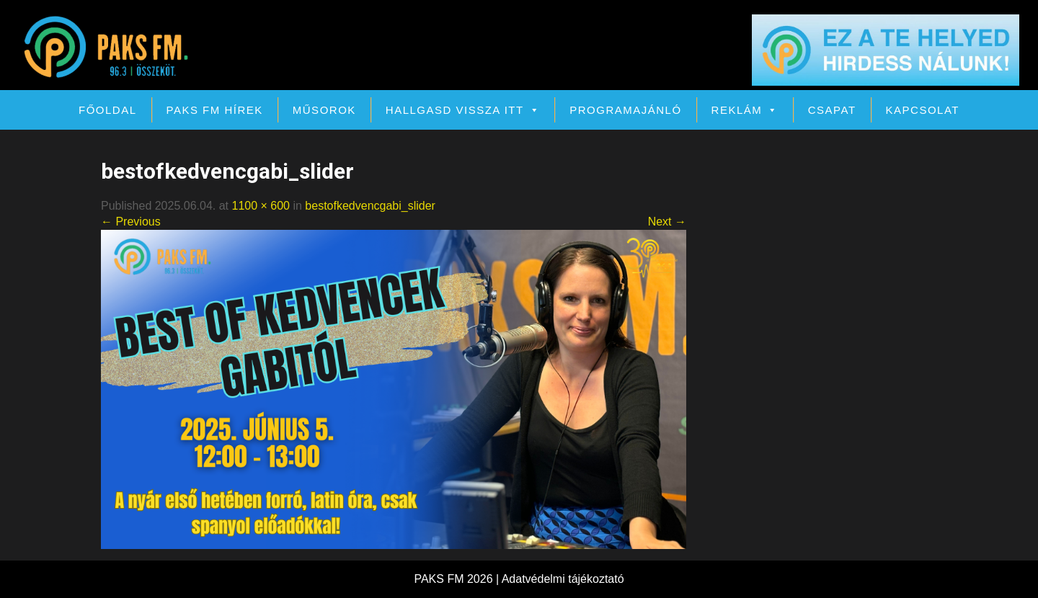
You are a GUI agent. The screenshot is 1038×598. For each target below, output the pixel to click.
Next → (667, 221)
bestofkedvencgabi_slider (370, 206)
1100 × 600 (260, 206)
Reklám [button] (744, 110)
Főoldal (108, 110)
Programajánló (625, 110)
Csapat (832, 110)
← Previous (131, 221)
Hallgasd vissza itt (463, 110)
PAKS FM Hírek (215, 110)
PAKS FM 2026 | (457, 579)
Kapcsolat (922, 110)
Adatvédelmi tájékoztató (563, 579)
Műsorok (324, 110)
